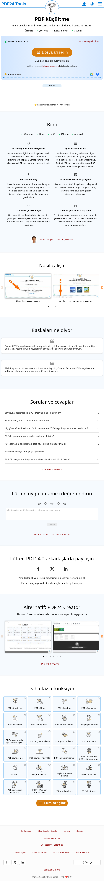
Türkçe (88, 862)
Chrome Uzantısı (52, 838)
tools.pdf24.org (52, 869)
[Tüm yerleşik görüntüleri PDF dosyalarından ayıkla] (15, 737)
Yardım (67, 831)
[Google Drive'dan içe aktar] (91, 74)
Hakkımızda (26, 831)
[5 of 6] (57, 656)
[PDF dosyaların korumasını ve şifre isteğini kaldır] (64, 737)
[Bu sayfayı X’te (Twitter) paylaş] (52, 569)
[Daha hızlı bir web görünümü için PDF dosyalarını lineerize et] (39, 787)
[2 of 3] (52, 306)
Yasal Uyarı (20, 852)
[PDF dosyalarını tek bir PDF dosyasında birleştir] (15, 704)
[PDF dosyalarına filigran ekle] (39, 770)
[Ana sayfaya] (14, 4)
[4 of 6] (53, 656)
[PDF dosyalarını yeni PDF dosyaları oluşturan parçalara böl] (39, 704)
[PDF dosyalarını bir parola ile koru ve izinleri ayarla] (39, 737)
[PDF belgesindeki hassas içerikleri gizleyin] (64, 787)
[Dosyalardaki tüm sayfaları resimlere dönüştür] (89, 720)
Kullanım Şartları (39, 852)
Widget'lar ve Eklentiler (52, 845)
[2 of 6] (47, 656)
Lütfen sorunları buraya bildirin (50, 534)
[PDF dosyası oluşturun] (89, 787)
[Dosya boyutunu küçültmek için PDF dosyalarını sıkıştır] (64, 704)
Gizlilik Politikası (61, 852)
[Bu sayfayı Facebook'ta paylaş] (38, 569)
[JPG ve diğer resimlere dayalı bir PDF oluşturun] (64, 720)
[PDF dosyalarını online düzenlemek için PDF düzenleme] (89, 704)
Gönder (52, 524)
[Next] (102, 287)
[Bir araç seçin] (99, 4)
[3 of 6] (50, 656)
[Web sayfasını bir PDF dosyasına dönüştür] (89, 753)
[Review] (52, 514)
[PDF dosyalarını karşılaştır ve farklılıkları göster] (15, 787)
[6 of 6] (60, 656)
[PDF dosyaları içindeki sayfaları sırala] (64, 753)
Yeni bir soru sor (52, 469)
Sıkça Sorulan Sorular (48, 831)
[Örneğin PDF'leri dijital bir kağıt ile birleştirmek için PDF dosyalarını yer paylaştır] (89, 770)
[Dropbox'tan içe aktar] (97, 74)
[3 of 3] (55, 306)
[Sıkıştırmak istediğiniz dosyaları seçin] (52, 52)
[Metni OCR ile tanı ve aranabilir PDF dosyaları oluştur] (15, 770)
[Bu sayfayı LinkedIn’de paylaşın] (65, 569)
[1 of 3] (48, 306)
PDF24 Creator (50, 664)
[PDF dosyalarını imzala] (15, 720)
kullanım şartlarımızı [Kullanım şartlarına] (51, 66)
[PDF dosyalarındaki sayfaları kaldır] (15, 753)
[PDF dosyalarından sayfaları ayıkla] (39, 753)
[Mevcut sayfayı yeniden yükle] (52, 7)
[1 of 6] (43, 656)
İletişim (80, 831)
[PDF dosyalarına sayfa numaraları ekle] (64, 770)
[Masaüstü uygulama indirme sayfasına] (84, 4)
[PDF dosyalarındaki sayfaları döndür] (89, 737)
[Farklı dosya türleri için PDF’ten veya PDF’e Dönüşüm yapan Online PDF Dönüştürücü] (39, 720)
